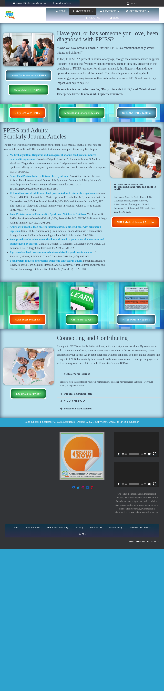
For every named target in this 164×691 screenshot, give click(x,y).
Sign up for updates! (62, 3)
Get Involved (139, 11)
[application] (136, 444)
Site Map (82, 534)
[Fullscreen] (154, 454)
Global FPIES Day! (74, 401)
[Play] (118, 454)
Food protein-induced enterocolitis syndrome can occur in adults (135, 187)
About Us (96, 18)
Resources (111, 11)
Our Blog (79, 527)
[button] (136, 187)
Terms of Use (96, 527)
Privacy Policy (115, 527)
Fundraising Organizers (78, 393)
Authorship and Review (140, 527)
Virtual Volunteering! (77, 373)
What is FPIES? (33, 527)
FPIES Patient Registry (57, 527)
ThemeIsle (154, 541)
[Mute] (149, 454)
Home (62, 11)
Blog (116, 18)
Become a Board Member (78, 408)
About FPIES (84, 11)
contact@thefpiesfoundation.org (31, 3)
